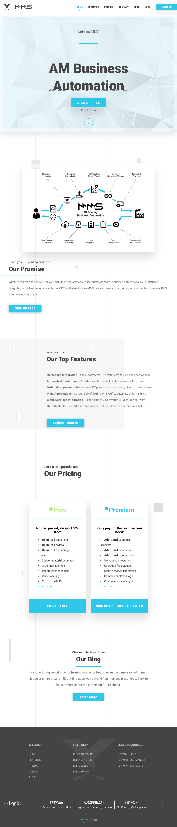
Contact (123, 7)
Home (79, 7)
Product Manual (84, 754)
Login (148, 7)
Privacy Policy (127, 754)
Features (93, 7)
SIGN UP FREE (25, 308)
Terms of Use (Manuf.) (131, 759)
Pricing (108, 7)
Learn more (45, 586)
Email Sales (80, 765)
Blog (136, 7)
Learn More (88, 697)
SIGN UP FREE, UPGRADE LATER (119, 606)
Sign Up (167, 6)
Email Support (82, 771)
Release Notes (82, 759)
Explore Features (65, 423)
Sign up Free (88, 103)
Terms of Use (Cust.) (130, 765)
